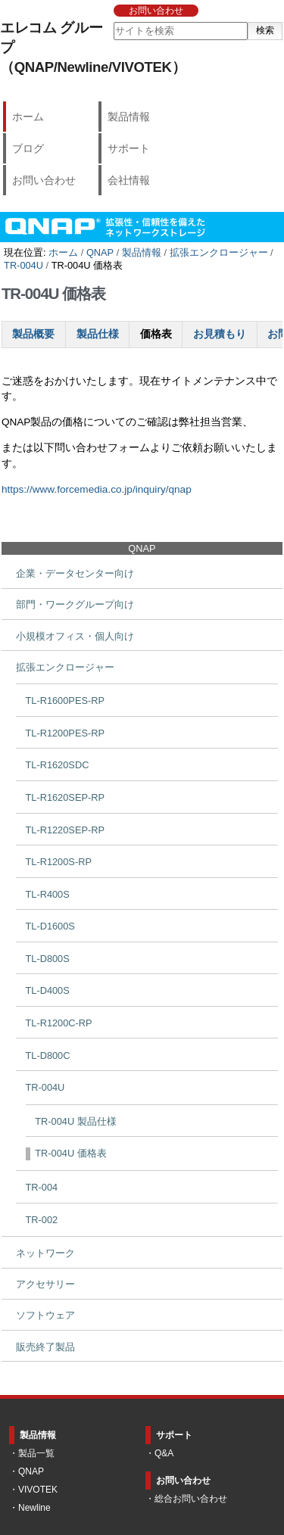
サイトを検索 (112, 21)
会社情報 (129, 180)
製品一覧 (36, 1453)
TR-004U (23, 265)
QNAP (100, 252)
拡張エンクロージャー (219, 252)
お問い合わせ (156, 10)
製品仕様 (97, 334)
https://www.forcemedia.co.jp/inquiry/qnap (97, 489)
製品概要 (33, 334)
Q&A (163, 1453)
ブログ (28, 148)
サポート (129, 148)
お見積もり (219, 334)
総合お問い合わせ (190, 1498)
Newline (34, 1507)
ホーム (28, 117)
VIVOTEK (38, 1489)
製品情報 (129, 117)
